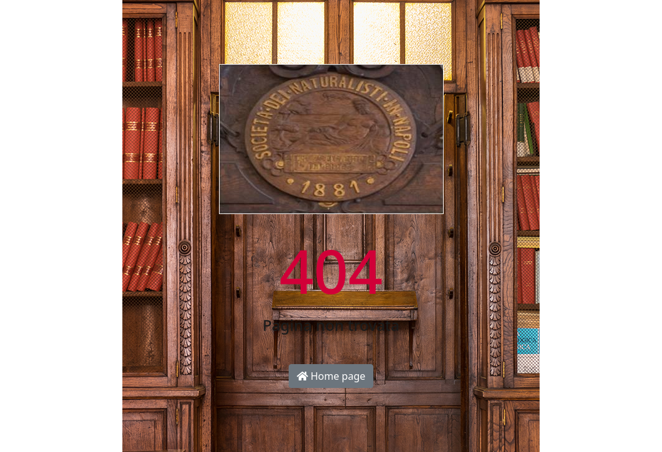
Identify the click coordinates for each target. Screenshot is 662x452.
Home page (331, 376)
